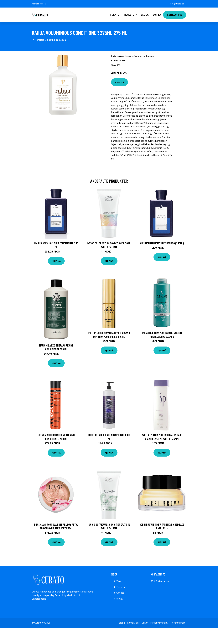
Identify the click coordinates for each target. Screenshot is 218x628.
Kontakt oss (174, 14)
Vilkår (145, 622)
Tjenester (121, 587)
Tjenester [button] (129, 14)
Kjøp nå (119, 82)
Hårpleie (39, 39)
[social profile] (45, 3)
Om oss (120, 592)
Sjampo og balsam (56, 39)
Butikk (157, 14)
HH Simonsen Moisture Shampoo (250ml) (162, 243)
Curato (114, 14)
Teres (119, 581)
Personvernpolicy (159, 622)
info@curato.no (177, 3)
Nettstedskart (177, 622)
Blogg (145, 14)
